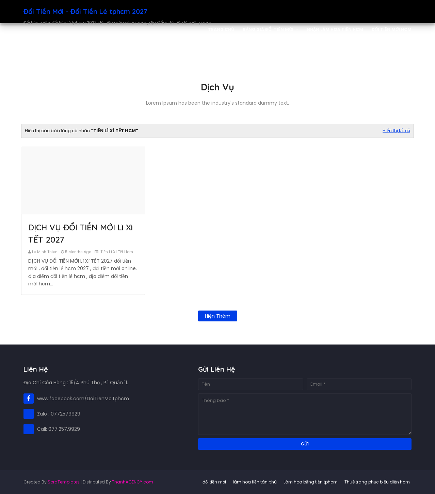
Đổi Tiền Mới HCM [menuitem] (392, 29)
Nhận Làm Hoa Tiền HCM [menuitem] (335, 29)
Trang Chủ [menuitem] (221, 29)
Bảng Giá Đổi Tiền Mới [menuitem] (268, 29)
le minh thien (45, 251)
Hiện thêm (217, 316)
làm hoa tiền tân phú (255, 482)
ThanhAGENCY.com (132, 482)
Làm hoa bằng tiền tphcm (311, 482)
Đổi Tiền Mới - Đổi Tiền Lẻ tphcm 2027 (85, 11)
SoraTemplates (64, 482)
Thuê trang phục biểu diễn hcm (377, 482)
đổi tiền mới (214, 482)
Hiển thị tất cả (396, 130)
